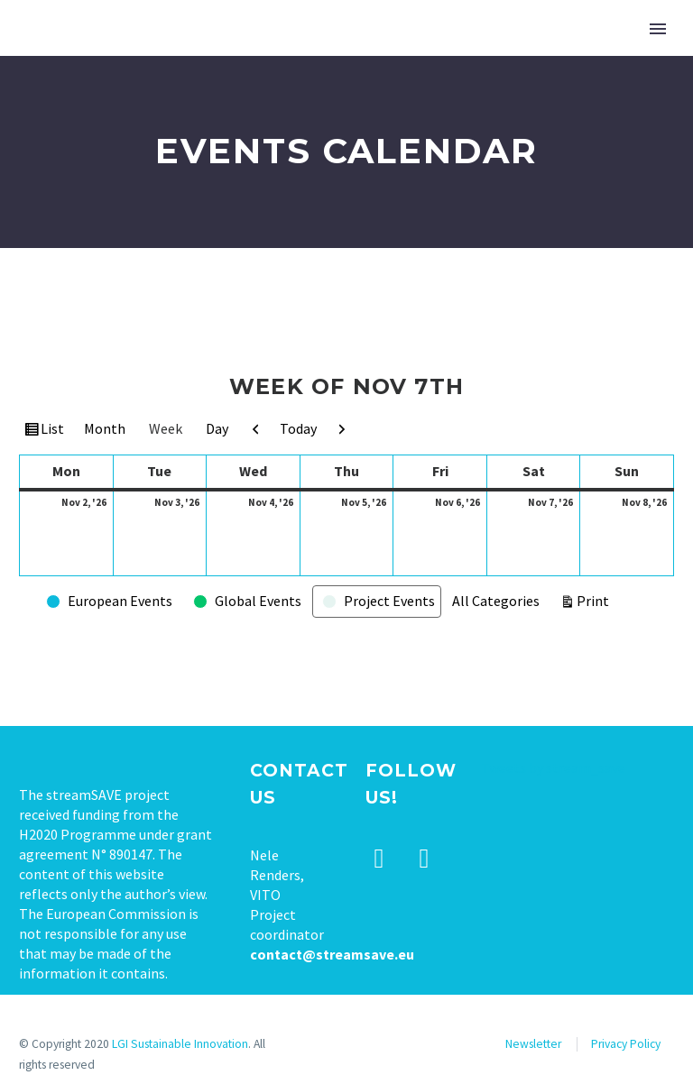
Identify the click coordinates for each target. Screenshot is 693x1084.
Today (298, 428)
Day (217, 428)
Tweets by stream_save (553, 767)
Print (595, 599)
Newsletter (533, 1044)
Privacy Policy (626, 1044)
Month (104, 428)
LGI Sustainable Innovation (180, 1044)
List (54, 431)
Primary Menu (658, 28)
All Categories (496, 601)
